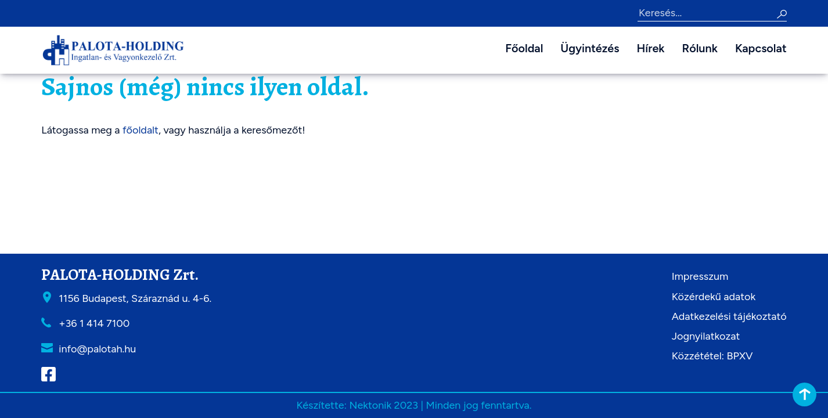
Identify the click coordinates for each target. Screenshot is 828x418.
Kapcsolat (761, 48)
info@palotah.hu (97, 349)
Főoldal (524, 48)
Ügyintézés (589, 48)
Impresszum (700, 276)
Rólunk (700, 48)
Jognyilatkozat (706, 336)
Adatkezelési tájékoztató (729, 316)
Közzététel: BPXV (712, 355)
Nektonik (370, 405)
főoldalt (141, 130)
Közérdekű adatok (713, 296)
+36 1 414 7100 (94, 323)
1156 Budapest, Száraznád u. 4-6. (135, 298)
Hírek (651, 48)
